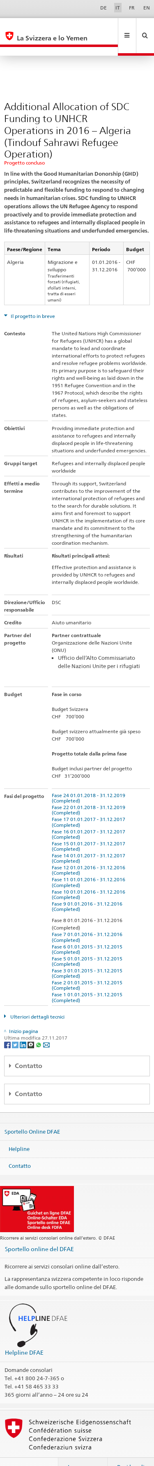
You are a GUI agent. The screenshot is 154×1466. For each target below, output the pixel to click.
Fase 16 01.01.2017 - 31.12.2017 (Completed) (90, 816)
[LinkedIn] (24, 1027)
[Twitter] (16, 1027)
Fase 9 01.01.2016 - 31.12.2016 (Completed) (88, 888)
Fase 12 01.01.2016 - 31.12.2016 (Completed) (90, 852)
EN (146, 8)
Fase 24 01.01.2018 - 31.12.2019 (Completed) (90, 780)
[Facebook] (8, 1027)
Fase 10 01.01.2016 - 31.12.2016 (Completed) (90, 876)
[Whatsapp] (39, 1027)
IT (117, 8)
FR (132, 8)
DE (103, 8)
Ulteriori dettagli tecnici (36, 999)
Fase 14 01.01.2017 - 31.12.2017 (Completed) (90, 840)
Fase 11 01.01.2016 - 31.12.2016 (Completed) (90, 864)
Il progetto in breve (32, 298)
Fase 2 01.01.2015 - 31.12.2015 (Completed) (88, 967)
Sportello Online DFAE (32, 1114)
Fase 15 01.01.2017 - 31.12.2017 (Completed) (90, 828)
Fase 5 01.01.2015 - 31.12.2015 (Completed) (88, 943)
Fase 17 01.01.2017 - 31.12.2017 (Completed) (90, 804)
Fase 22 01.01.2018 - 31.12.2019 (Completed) (90, 792)
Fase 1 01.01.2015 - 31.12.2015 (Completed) (88, 979)
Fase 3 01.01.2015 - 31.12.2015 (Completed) (88, 955)
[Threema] (31, 1027)
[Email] (46, 1027)
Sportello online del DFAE (39, 1231)
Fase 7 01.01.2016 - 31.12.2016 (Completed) (88, 919)
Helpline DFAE (24, 1334)
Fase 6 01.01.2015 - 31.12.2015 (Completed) (88, 931)
